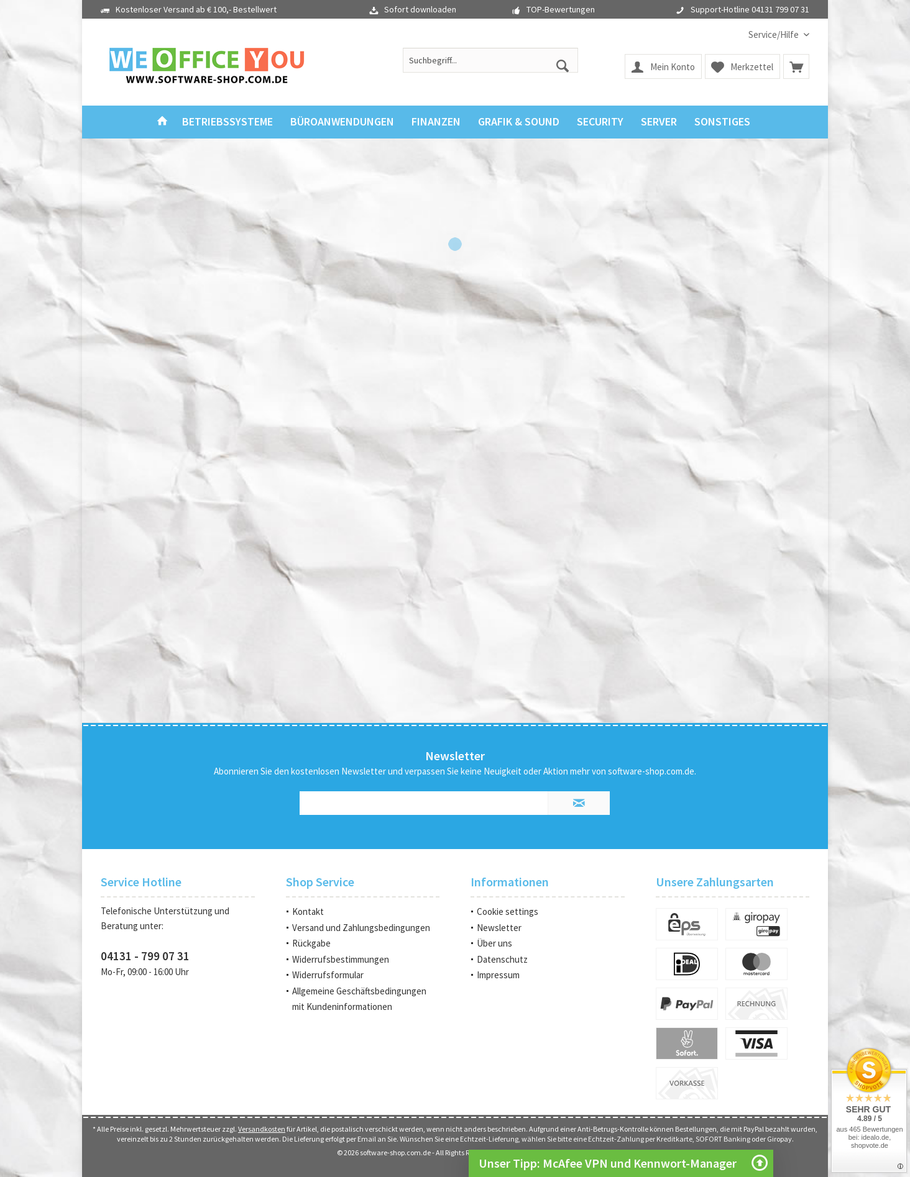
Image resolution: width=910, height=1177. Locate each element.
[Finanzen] (436, 122)
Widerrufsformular (328, 975)
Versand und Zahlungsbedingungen (361, 928)
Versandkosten (261, 1129)
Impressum (498, 975)
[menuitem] (774, 34)
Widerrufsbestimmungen (340, 959)
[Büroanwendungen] (342, 122)
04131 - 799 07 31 (145, 955)
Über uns (494, 943)
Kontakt (308, 911)
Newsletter (499, 928)
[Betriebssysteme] (227, 122)
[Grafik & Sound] (518, 122)
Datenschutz (502, 959)
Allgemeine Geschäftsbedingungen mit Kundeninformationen (359, 999)
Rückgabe (311, 943)
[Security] (600, 122)
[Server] (659, 122)
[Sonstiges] (722, 122)
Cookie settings (507, 911)
